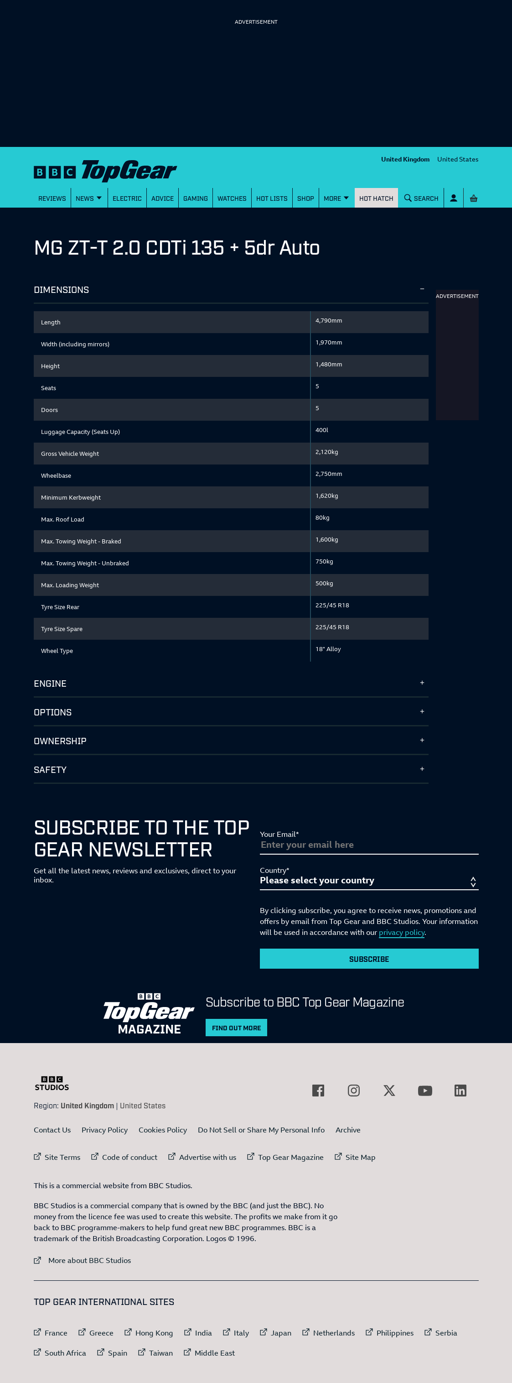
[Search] (421, 198)
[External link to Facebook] (318, 1090)
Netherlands (334, 1332)
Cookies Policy (163, 1129)
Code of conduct (129, 1157)
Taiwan (161, 1352)
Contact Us (52, 1129)
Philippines (395, 1332)
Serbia (446, 1332)
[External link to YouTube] (425, 1090)
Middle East (215, 1352)
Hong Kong (154, 1332)
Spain (117, 1352)
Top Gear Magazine (291, 1157)
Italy (241, 1332)
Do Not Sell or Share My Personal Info (261, 1129)
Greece (101, 1332)
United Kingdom (405, 159)
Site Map (361, 1157)
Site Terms (62, 1157)
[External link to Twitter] (389, 1090)
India (203, 1332)
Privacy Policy (105, 1129)
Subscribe (369, 958)
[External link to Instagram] (353, 1090)
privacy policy (401, 932)
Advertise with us (207, 1157)
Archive (348, 1129)
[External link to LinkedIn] (460, 1090)
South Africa (65, 1352)
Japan (281, 1332)
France (56, 1332)
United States (458, 159)
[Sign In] (453, 198)
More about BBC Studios (82, 1260)
